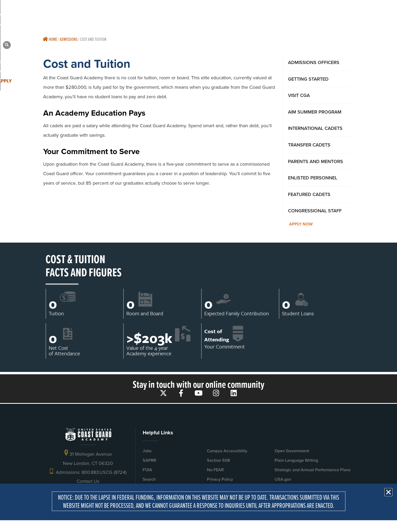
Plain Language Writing (296, 460)
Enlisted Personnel (312, 177)
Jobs (147, 451)
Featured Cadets (309, 194)
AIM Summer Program (314, 112)
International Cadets (315, 128)
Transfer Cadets (309, 144)
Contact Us (88, 481)
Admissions (68, 39)
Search (149, 479)
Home (50, 39)
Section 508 (218, 460)
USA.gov (283, 479)
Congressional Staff (315, 210)
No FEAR (215, 470)
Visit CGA (299, 95)
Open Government (292, 451)
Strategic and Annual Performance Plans (313, 470)
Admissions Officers (313, 62)
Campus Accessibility (227, 451)
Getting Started (308, 79)
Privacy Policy (220, 479)
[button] (359, 13)
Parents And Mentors (315, 161)
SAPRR (149, 460)
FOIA (147, 470)
